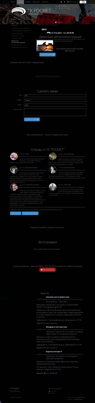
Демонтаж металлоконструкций (18, 41)
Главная (13, 2)
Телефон (19, 100)
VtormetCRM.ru (78, 399)
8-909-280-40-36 (65, 15)
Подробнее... (59, 22)
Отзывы (27, 2)
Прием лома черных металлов (20, 28)
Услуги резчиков (16, 38)
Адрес (20, 104)
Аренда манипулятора (18, 36)
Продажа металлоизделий (19, 47)
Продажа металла (17, 45)
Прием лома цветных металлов (20, 30)
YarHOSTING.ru (81, 397)
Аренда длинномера (17, 33)
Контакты (45, 2)
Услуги (20, 2)
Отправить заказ (31, 119)
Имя (20, 95)
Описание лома (17, 109)
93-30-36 (72, 2)
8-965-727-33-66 (65, 8)
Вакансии (36, 2)
